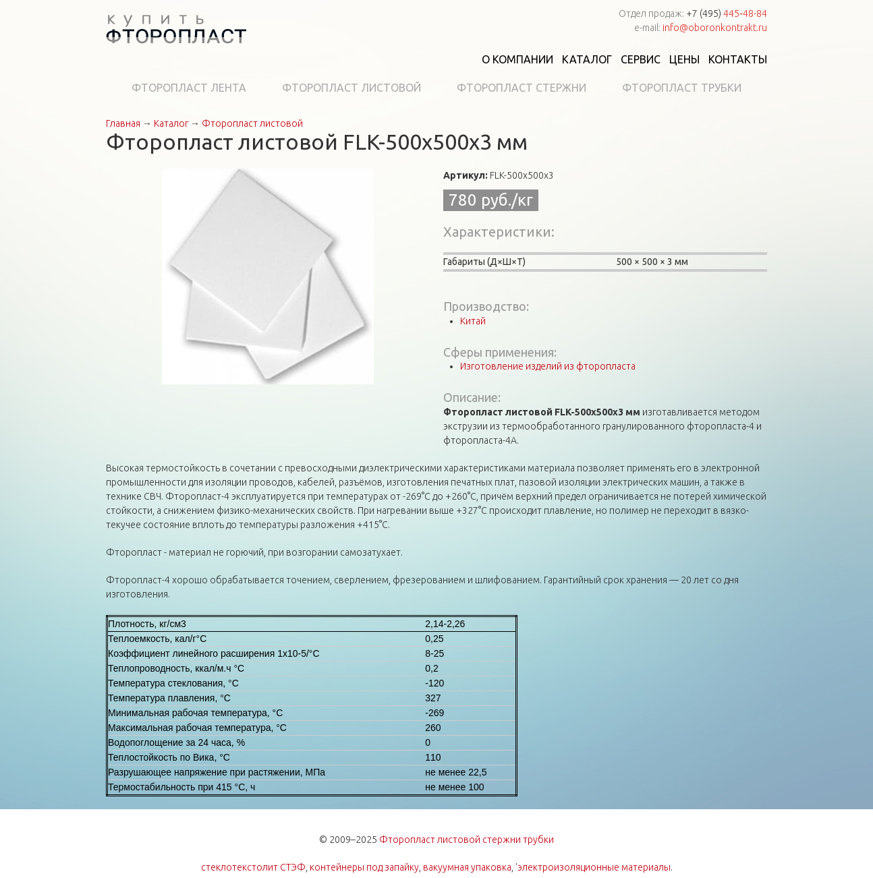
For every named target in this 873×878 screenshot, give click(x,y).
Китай (473, 321)
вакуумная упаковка (467, 867)
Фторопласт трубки (681, 88)
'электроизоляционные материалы (593, 867)
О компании (517, 59)
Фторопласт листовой (351, 88)
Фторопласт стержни (521, 88)
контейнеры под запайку (364, 867)
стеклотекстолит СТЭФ (253, 867)
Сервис (640, 59)
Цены (684, 59)
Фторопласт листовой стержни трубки (466, 839)
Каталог (587, 59)
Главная (123, 123)
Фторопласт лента (189, 88)
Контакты (737, 59)
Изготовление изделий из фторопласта (548, 366)
